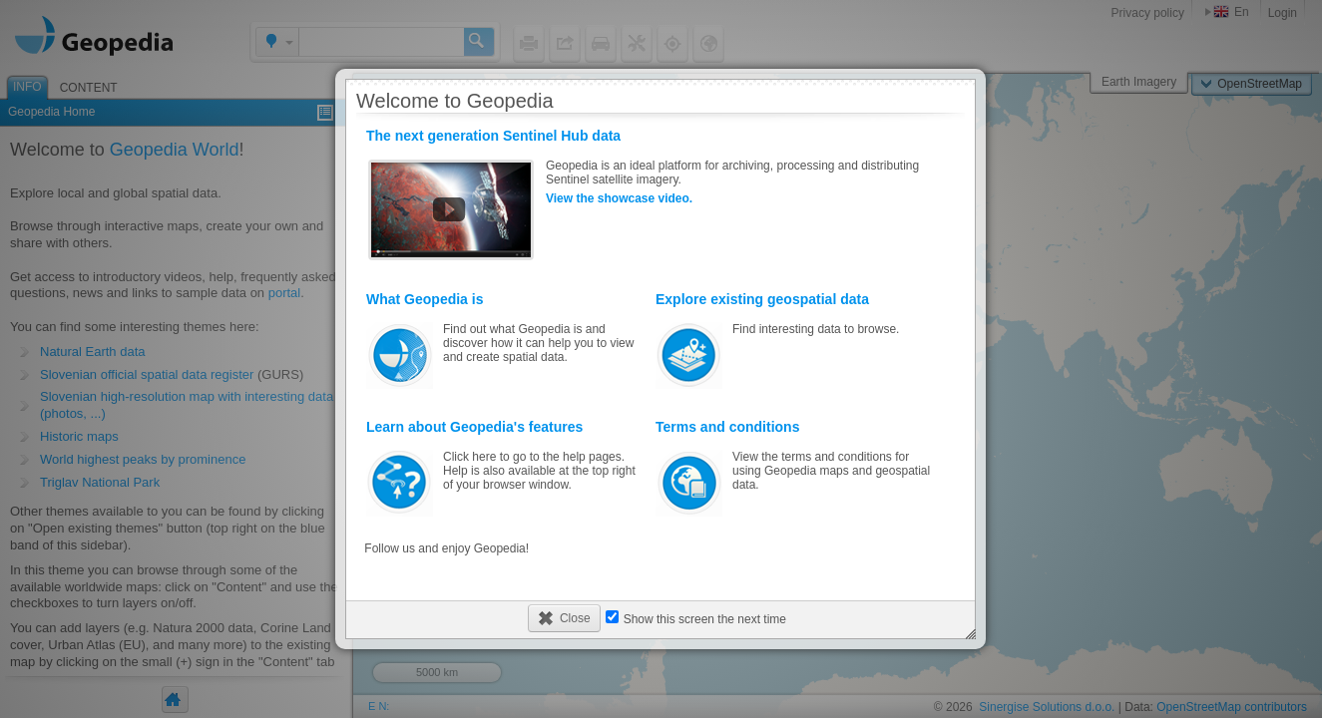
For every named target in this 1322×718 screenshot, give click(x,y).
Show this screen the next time (705, 619)
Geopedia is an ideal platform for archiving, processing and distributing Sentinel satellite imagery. (660, 194)
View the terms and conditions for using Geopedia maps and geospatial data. (795, 468)
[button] (564, 618)
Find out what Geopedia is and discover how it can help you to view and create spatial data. (506, 340)
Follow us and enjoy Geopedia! (446, 548)
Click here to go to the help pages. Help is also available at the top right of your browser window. (506, 468)
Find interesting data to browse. (795, 340)
